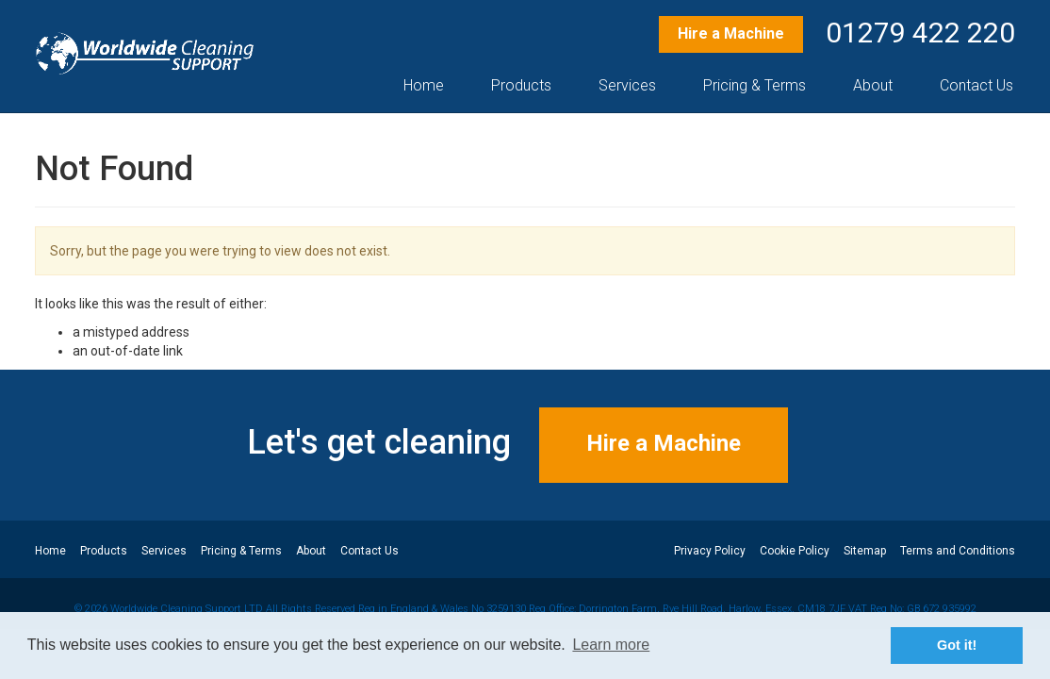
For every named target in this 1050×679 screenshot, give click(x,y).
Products (521, 85)
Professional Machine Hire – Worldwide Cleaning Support (145, 53)
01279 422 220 (920, 33)
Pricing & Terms (754, 85)
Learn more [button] (610, 645)
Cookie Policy (794, 550)
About (873, 85)
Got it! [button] (956, 645)
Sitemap (865, 550)
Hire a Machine (731, 33)
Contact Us (976, 85)
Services (627, 85)
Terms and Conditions (957, 550)
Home (423, 85)
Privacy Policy (710, 550)
